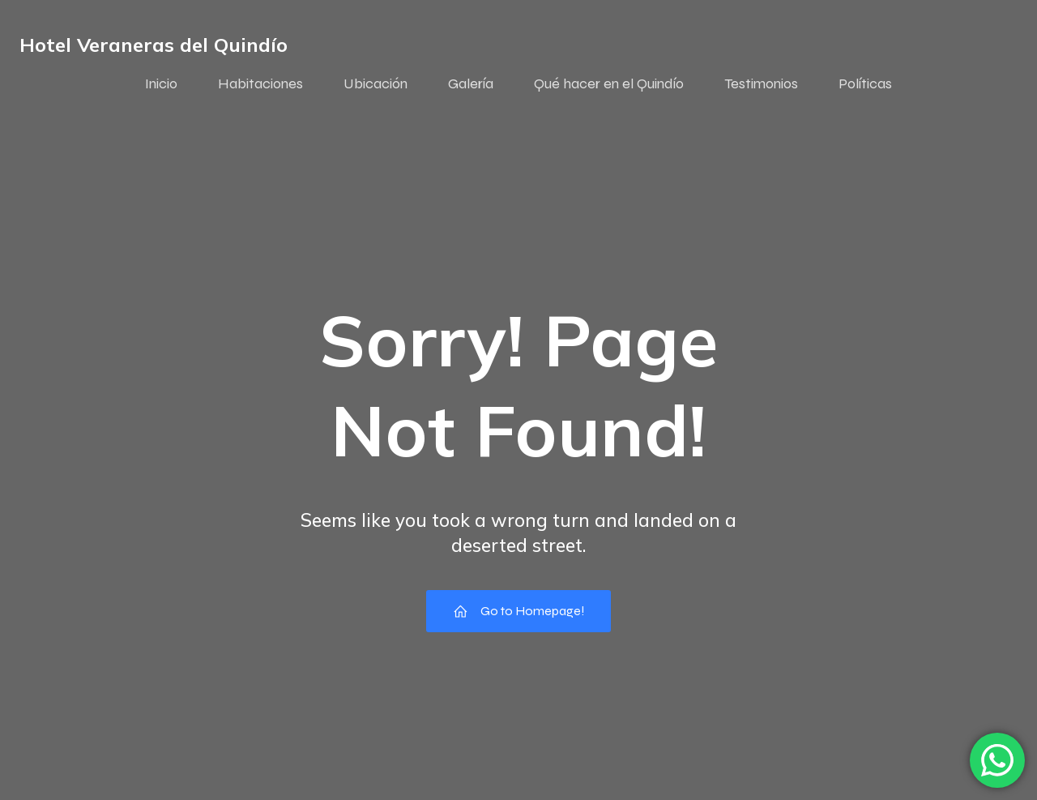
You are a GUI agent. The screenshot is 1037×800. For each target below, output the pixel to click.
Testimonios (761, 83)
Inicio (161, 83)
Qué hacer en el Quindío (609, 83)
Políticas (865, 83)
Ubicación (376, 83)
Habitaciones (260, 83)
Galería (470, 83)
